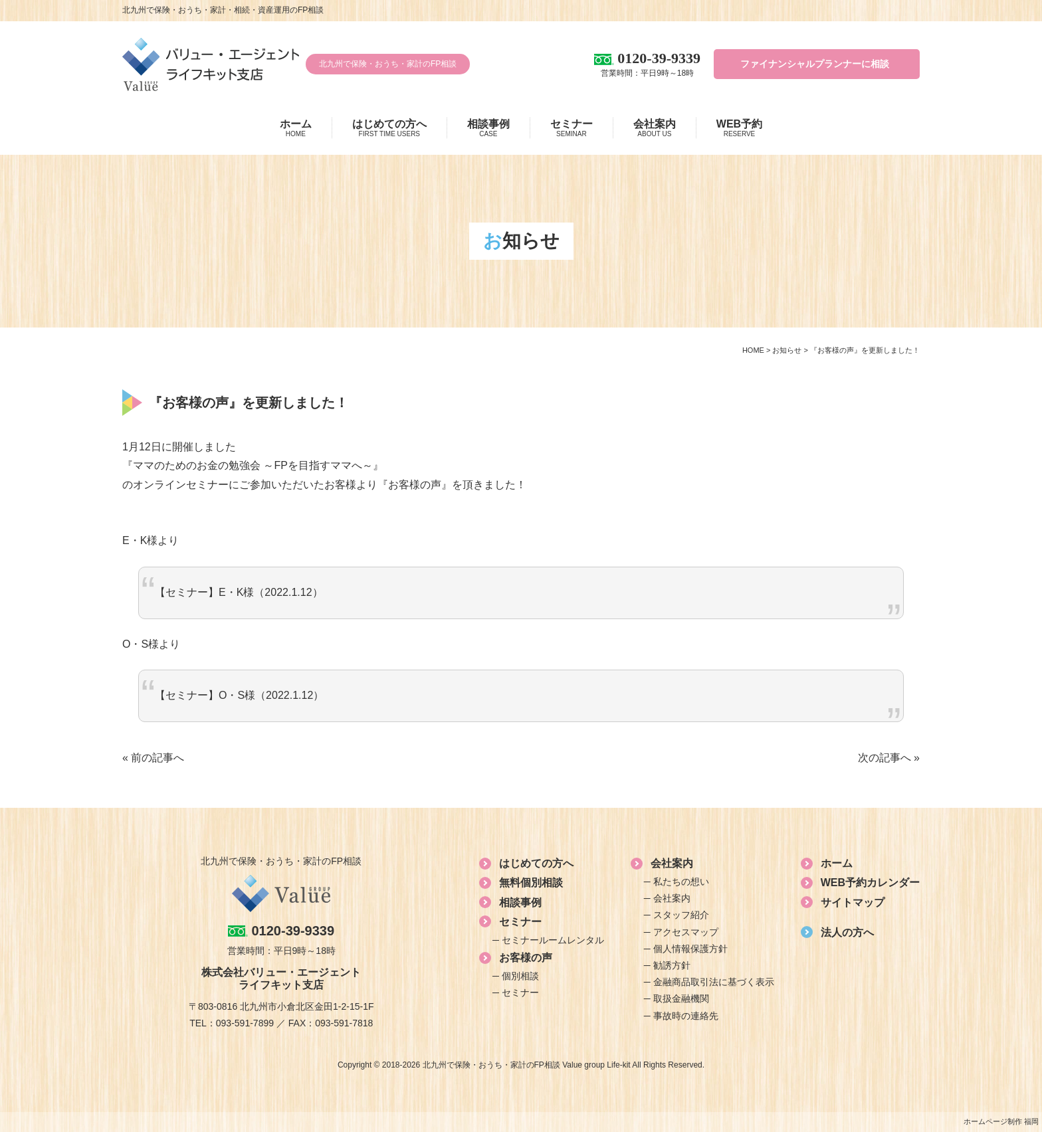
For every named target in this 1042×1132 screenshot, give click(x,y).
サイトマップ (853, 902)
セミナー (571, 128)
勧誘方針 (671, 965)
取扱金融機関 (681, 998)
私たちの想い (681, 881)
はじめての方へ (389, 128)
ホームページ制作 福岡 (1001, 1121)
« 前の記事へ (153, 757)
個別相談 (520, 976)
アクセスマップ (685, 932)
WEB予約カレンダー (870, 882)
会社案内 (654, 128)
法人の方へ (847, 932)
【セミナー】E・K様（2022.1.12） (239, 592)
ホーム (296, 128)
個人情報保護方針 (690, 948)
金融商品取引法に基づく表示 (713, 982)
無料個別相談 (531, 882)
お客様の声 (525, 957)
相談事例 (488, 128)
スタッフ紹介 (681, 914)
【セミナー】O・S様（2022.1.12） (239, 695)
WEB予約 (739, 128)
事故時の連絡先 (685, 1015)
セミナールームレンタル (553, 940)
